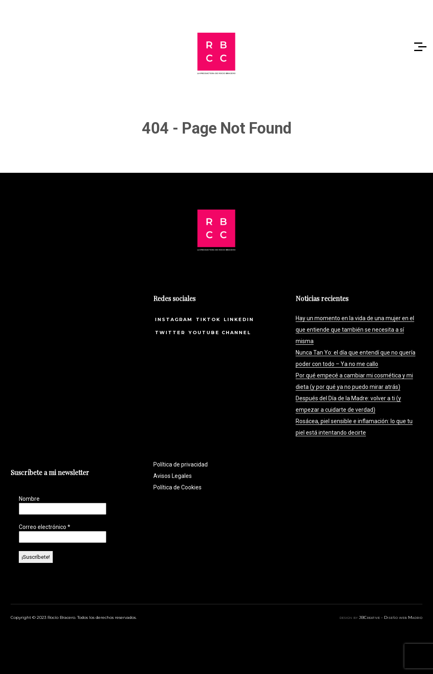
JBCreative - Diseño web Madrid (390, 617)
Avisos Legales (172, 476)
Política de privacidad (180, 464)
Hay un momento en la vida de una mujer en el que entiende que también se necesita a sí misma (355, 329)
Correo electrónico (44, 527)
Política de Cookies (177, 487)
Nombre (29, 498)
